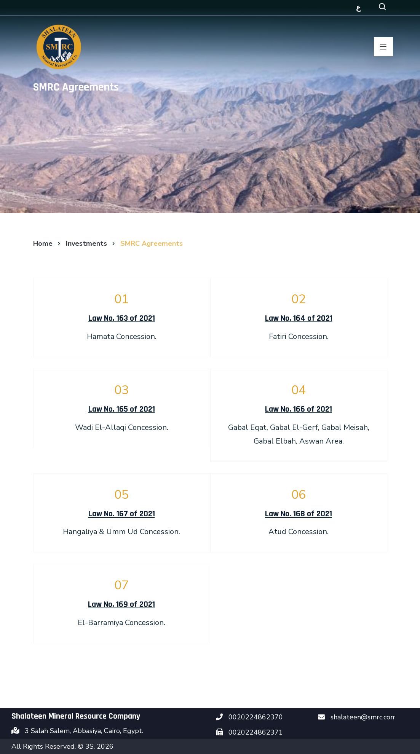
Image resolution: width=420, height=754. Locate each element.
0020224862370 (255, 717)
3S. (91, 746)
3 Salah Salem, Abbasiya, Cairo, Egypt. (84, 730)
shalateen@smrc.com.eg (368, 717)
